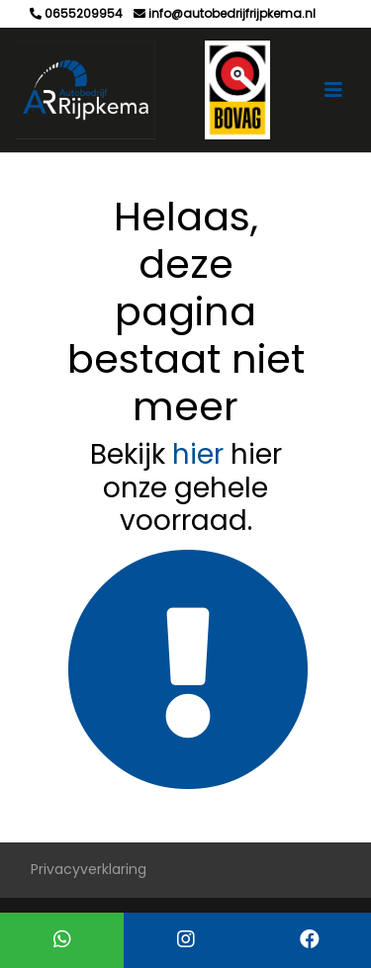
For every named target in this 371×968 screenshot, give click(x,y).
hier (198, 454)
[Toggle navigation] (333, 90)
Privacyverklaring (88, 869)
